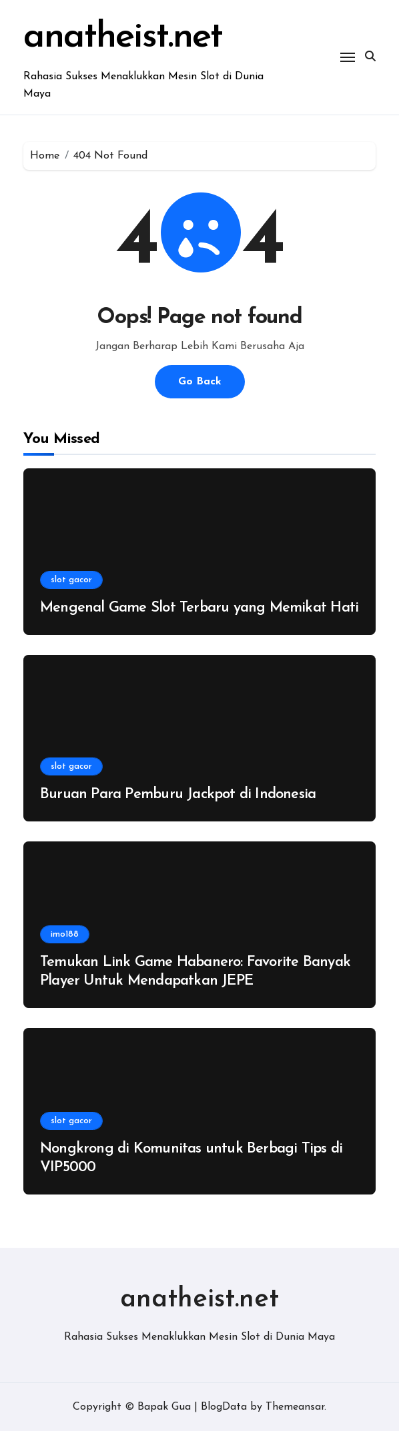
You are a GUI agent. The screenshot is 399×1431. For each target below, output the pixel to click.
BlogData (224, 1407)
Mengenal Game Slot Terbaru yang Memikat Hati (199, 608)
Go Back (200, 381)
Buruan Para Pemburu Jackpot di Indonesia (178, 794)
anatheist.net (122, 37)
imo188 (65, 934)
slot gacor (71, 580)
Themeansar (295, 1407)
